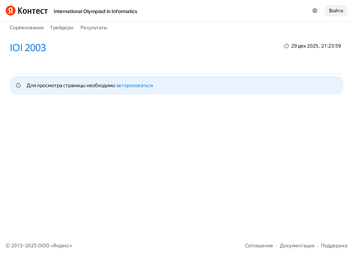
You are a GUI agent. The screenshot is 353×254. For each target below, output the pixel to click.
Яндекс (61, 245)
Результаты (93, 27)
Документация (297, 245)
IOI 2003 (28, 48)
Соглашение (259, 245)
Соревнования (26, 27)
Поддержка (334, 245)
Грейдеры (61, 27)
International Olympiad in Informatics (95, 11)
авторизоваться (134, 85)
